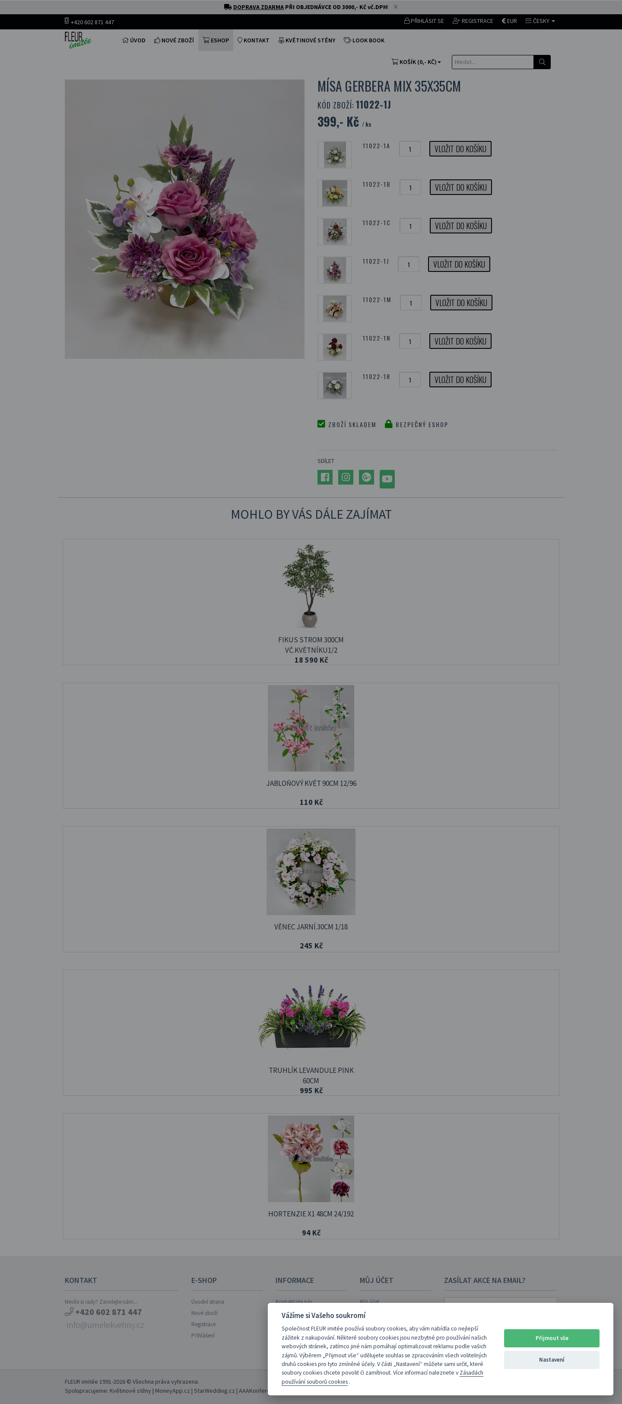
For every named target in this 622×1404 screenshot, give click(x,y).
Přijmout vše (552, 1338)
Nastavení (552, 1359)
